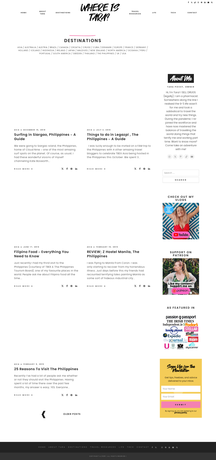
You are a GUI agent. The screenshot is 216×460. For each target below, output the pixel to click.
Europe (118, 47)
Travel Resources (135, 12)
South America (62, 53)
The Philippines (105, 53)
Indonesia (48, 50)
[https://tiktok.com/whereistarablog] (186, 156)
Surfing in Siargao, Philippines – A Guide (45, 136)
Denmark (106, 47)
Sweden (77, 53)
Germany (141, 47)
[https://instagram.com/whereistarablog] (169, 156)
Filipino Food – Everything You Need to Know (41, 253)
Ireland (61, 50)
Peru (143, 50)
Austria (43, 47)
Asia (20, 47)
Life (154, 13)
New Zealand (97, 50)
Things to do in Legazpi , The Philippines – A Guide (113, 136)
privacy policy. (180, 412)
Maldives (82, 50)
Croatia (76, 47)
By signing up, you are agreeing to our (181, 412)
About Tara (42, 12)
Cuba (96, 47)
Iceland (35, 50)
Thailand (89, 53)
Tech (173, 13)
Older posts (72, 414)
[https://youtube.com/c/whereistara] (192, 156)
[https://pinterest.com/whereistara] (180, 156)
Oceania (133, 50)
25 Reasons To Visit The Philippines (46, 369)
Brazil (53, 47)
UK (118, 53)
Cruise (87, 47)
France (129, 47)
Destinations (63, 13)
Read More (22, 169)
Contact (192, 13)
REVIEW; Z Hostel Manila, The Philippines (113, 253)
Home (24, 13)
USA (124, 53)
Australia (30, 47)
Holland (23, 50)
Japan (71, 50)
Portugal (45, 53)
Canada (64, 47)
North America (117, 50)
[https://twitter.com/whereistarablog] (175, 156)
